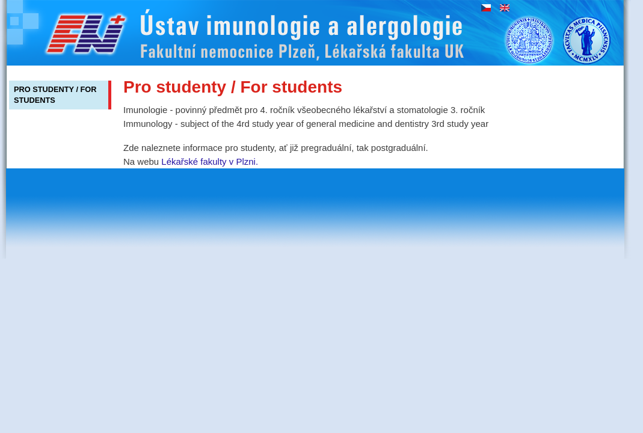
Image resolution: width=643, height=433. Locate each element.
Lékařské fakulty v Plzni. (209, 161)
